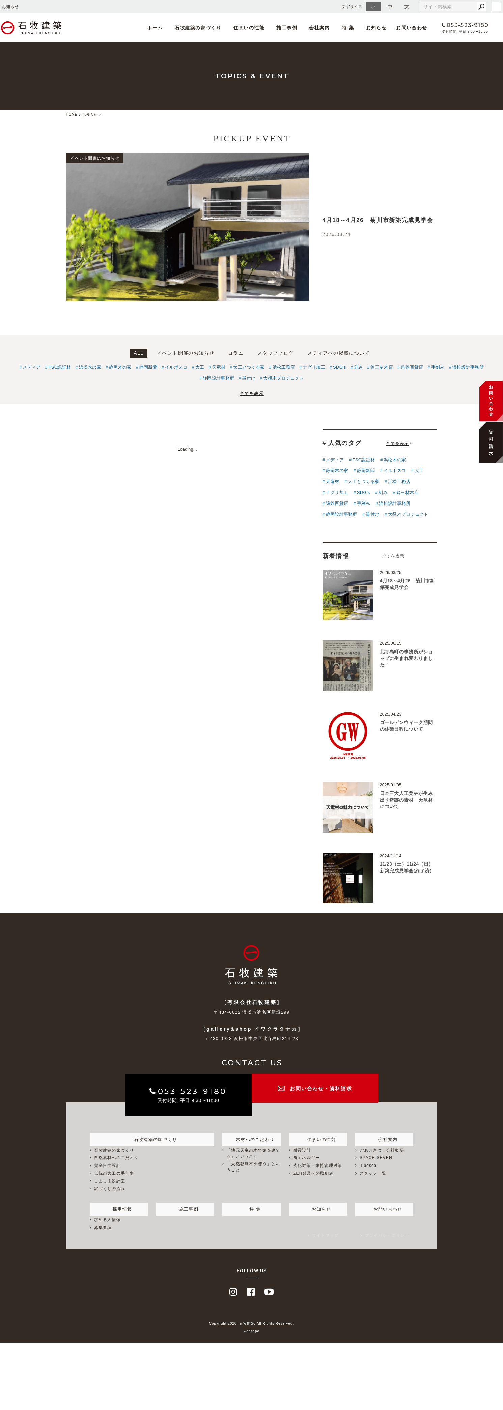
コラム (236, 353)
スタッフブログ (275, 353)
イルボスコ (176, 367)
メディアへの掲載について (338, 353)
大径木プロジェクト (283, 378)
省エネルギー (306, 1158)
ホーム (160, 27)
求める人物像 (107, 1220)
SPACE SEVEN (376, 1158)
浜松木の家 (90, 367)
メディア (31, 367)
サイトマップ (325, 1235)
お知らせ (366, 27)
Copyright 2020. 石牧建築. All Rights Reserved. (251, 1324)
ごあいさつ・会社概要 (382, 1150)
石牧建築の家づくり (200, 27)
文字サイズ (352, 6)
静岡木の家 (120, 367)
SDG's (339, 367)
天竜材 (218, 367)
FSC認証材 (60, 367)
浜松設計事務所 (468, 367)
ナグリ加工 (314, 367)
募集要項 (103, 1228)
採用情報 (119, 1208)
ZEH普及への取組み (313, 1173)
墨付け (248, 378)
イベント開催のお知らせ (185, 353)
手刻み (438, 367)
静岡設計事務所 (218, 378)
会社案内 (314, 27)
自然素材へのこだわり (116, 1158)
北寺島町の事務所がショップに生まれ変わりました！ (406, 658)
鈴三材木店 (381, 367)
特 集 (340, 27)
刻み (358, 367)
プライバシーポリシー (387, 1235)
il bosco (368, 1165)
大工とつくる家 (248, 367)
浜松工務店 (284, 367)
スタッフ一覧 (373, 1173)
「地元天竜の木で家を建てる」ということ (253, 1153)
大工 (199, 367)
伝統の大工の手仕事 (114, 1173)
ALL (138, 353)
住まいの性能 (248, 27)
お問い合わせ (401, 27)
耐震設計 (302, 1150)
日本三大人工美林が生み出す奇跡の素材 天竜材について (406, 799)
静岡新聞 (148, 367)
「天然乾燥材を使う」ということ (253, 1167)
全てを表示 (252, 393)
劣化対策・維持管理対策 (317, 1165)
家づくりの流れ (109, 1188)
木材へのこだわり (252, 1138)
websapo (251, 1331)
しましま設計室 (109, 1181)
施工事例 (284, 27)
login (496, 6)
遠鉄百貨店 (412, 367)
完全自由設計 (107, 1165)
